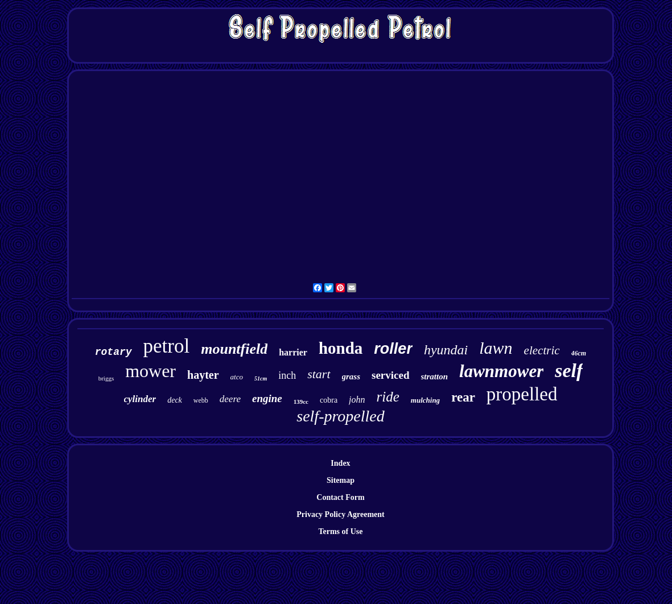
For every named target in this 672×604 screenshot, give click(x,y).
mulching (425, 400)
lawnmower (501, 371)
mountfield (234, 349)
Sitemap (340, 480)
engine (267, 398)
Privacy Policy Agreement (340, 514)
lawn (495, 347)
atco (236, 377)
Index (340, 463)
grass (351, 376)
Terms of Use (340, 531)
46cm (579, 353)
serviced (390, 375)
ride (388, 396)
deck (174, 400)
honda (340, 348)
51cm (260, 378)
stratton (434, 376)
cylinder (140, 399)
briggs (106, 378)
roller (393, 348)
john (357, 399)
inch (287, 375)
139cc (301, 401)
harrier (293, 352)
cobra (328, 400)
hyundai (446, 349)
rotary (113, 352)
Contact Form (340, 497)
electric (542, 350)
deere (230, 399)
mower (150, 371)
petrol (166, 346)
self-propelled (340, 416)
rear (463, 397)
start (318, 374)
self (569, 370)
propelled (522, 394)
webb (200, 400)
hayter (203, 375)
